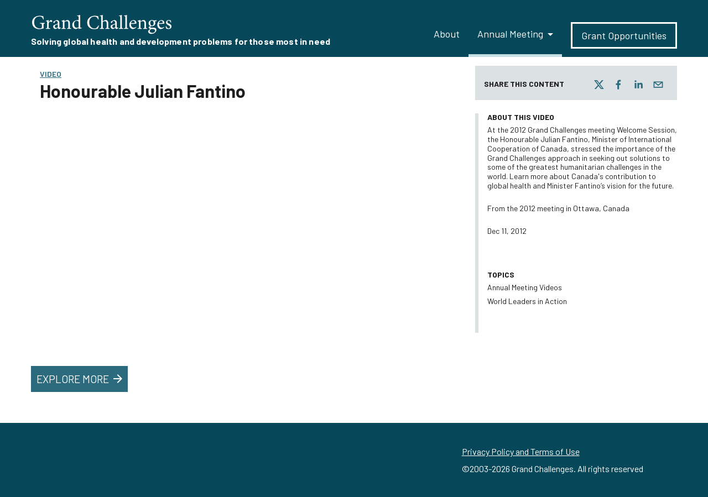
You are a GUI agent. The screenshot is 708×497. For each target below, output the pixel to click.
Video (50, 74)
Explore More (80, 378)
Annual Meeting (510, 34)
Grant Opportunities (624, 35)
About (447, 34)
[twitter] (599, 85)
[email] (658, 85)
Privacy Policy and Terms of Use (521, 451)
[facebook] (618, 85)
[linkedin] (638, 85)
